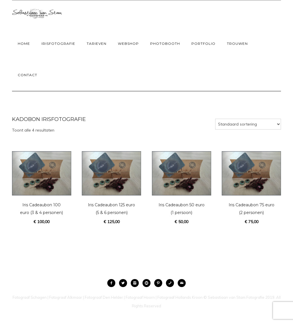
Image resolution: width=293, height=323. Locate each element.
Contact (27, 75)
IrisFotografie (58, 43)
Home (24, 43)
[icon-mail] (182, 283)
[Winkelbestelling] (248, 124)
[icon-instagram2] (136, 283)
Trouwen (237, 43)
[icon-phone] (171, 283)
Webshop (128, 43)
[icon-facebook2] (112, 283)
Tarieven (96, 43)
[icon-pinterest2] (159, 283)
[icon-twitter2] (124, 283)
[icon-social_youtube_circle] (147, 283)
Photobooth (165, 43)
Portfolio (203, 43)
